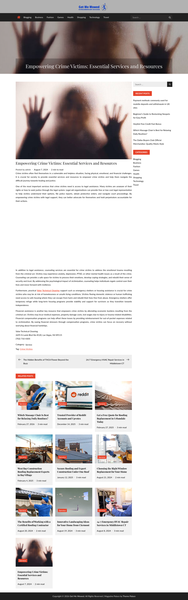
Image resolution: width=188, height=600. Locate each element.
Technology (94, 17)
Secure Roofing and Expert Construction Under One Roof (73, 470)
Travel (106, 17)
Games (60, 17)
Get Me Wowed (77, 596)
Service (28, 344)
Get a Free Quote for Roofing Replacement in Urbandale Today (112, 418)
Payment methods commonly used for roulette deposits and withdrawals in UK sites (151, 104)
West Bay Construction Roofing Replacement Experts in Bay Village (33, 472)
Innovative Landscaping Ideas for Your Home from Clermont (73, 523)
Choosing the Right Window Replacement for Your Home (112, 470)
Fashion (50, 17)
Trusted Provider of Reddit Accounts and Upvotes (71, 417)
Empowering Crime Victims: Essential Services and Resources (33, 575)
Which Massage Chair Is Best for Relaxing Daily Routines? (33, 417)
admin (28, 169)
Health (70, 17)
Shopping (81, 17)
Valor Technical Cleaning (48, 290)
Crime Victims (26, 349)
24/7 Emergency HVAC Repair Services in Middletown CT (112, 523)
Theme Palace (129, 596)
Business (39, 17)
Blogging (27, 17)
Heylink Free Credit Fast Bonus (147, 124)
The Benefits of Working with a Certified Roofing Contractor (34, 523)
